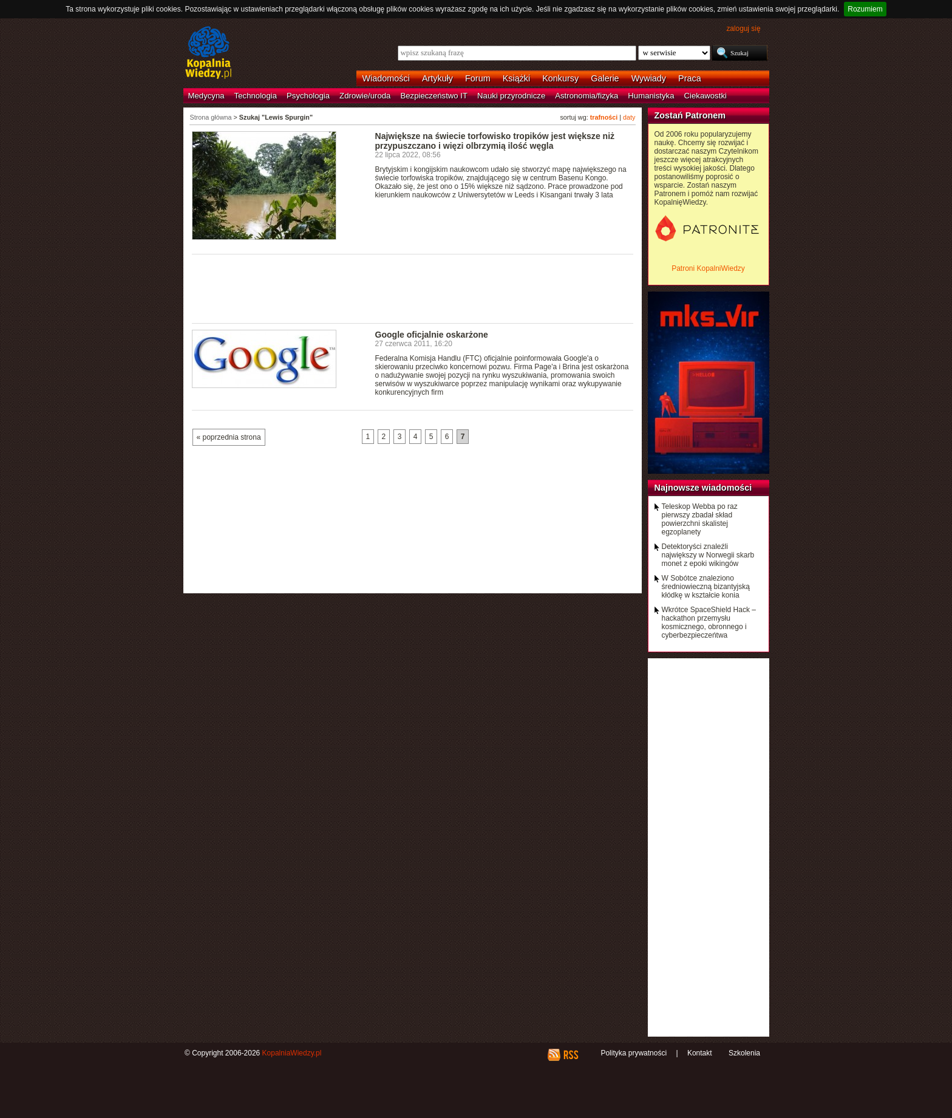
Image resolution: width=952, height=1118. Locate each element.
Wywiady (648, 78)
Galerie (605, 78)
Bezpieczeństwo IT (433, 95)
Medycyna (206, 95)
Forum (478, 78)
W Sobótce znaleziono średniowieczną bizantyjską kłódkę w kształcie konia (706, 586)
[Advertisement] (413, 288)
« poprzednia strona (229, 437)
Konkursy (560, 78)
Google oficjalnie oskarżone (431, 334)
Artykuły (437, 78)
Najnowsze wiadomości (703, 488)
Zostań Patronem (690, 115)
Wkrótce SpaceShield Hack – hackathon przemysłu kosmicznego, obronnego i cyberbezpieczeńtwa (709, 622)
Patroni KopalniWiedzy (708, 268)
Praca (689, 78)
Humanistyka (651, 95)
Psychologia (308, 95)
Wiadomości (386, 78)
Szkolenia (744, 1053)
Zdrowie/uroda (364, 95)
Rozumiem (865, 9)
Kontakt (699, 1053)
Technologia (255, 95)
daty (629, 117)
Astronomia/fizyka (586, 95)
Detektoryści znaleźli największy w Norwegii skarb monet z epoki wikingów (708, 555)
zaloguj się (743, 28)
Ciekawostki (705, 95)
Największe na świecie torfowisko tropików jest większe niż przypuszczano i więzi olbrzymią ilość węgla (495, 141)
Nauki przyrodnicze (511, 95)
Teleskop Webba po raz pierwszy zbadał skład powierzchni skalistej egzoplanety (700, 519)
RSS (570, 1055)
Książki (517, 78)
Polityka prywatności (633, 1053)
